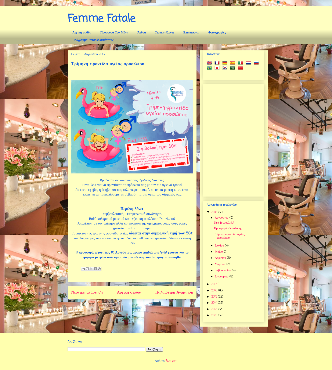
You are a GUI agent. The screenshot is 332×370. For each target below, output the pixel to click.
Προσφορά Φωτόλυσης (228, 228)
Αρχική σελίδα (81, 32)
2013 (214, 309)
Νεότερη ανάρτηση (87, 292)
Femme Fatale (101, 19)
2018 (214, 212)
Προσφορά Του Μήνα (114, 32)
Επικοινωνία (191, 32)
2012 (214, 315)
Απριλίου (221, 258)
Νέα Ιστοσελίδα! (224, 223)
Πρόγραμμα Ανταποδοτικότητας (92, 40)
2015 (214, 297)
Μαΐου (219, 252)
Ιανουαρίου (222, 276)
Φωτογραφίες (217, 32)
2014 (214, 303)
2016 (214, 290)
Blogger (171, 361)
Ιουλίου (220, 246)
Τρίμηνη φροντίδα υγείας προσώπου (229, 236)
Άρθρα (141, 32)
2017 (214, 284)
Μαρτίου (220, 264)
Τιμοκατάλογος (164, 32)
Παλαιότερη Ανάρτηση (174, 292)
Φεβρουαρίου (223, 270)
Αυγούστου (222, 218)
